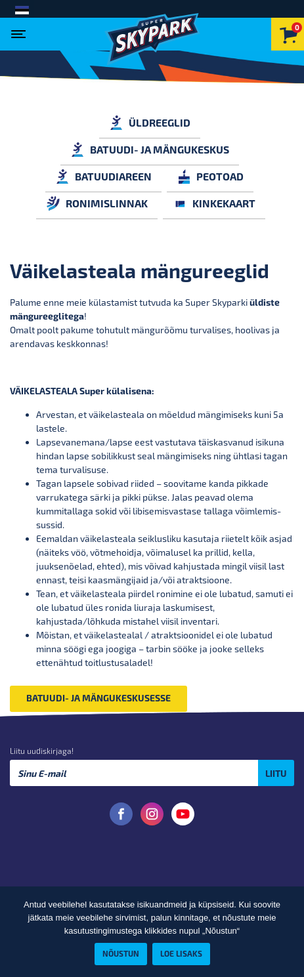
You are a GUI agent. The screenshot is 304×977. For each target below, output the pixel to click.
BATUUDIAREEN (103, 176)
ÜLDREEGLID (149, 122)
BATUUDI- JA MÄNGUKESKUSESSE (98, 697)
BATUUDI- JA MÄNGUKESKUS (149, 149)
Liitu (276, 773)
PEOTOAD (210, 176)
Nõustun (120, 953)
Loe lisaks (181, 953)
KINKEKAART (214, 203)
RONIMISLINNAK (97, 203)
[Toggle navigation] (21, 30)
